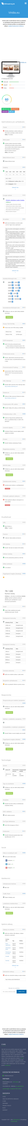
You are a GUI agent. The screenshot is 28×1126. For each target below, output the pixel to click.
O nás (4, 1101)
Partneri (5, 1103)
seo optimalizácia (20, 1086)
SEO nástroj (15, 1081)
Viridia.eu (23, 62)
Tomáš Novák (14, 1121)
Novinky (7, 960)
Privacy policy (7, 1105)
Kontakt (7, 956)
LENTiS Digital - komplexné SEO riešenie (12, 1088)
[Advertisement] (14, 44)
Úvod (4, 1096)
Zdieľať (12, 111)
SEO (22, 1058)
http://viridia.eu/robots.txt (10, 398)
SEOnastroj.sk (16, 1119)
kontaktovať (7, 1065)
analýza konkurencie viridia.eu (15, 26)
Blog (4, 1107)
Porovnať (5, 111)
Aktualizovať (15, 109)
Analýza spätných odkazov (11, 1098)
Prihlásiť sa (9, 317)
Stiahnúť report (6, 109)
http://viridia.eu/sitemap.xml (11, 386)
